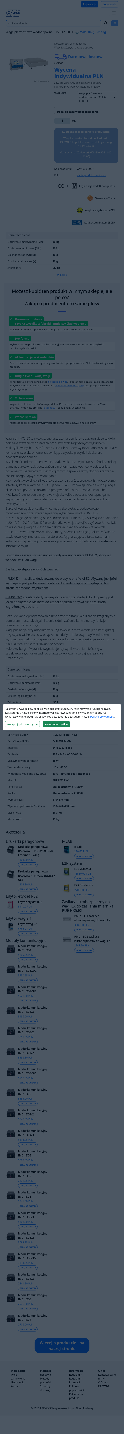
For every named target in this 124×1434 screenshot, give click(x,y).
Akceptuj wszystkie (56, 724)
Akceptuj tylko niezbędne (22, 724)
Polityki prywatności (102, 716)
